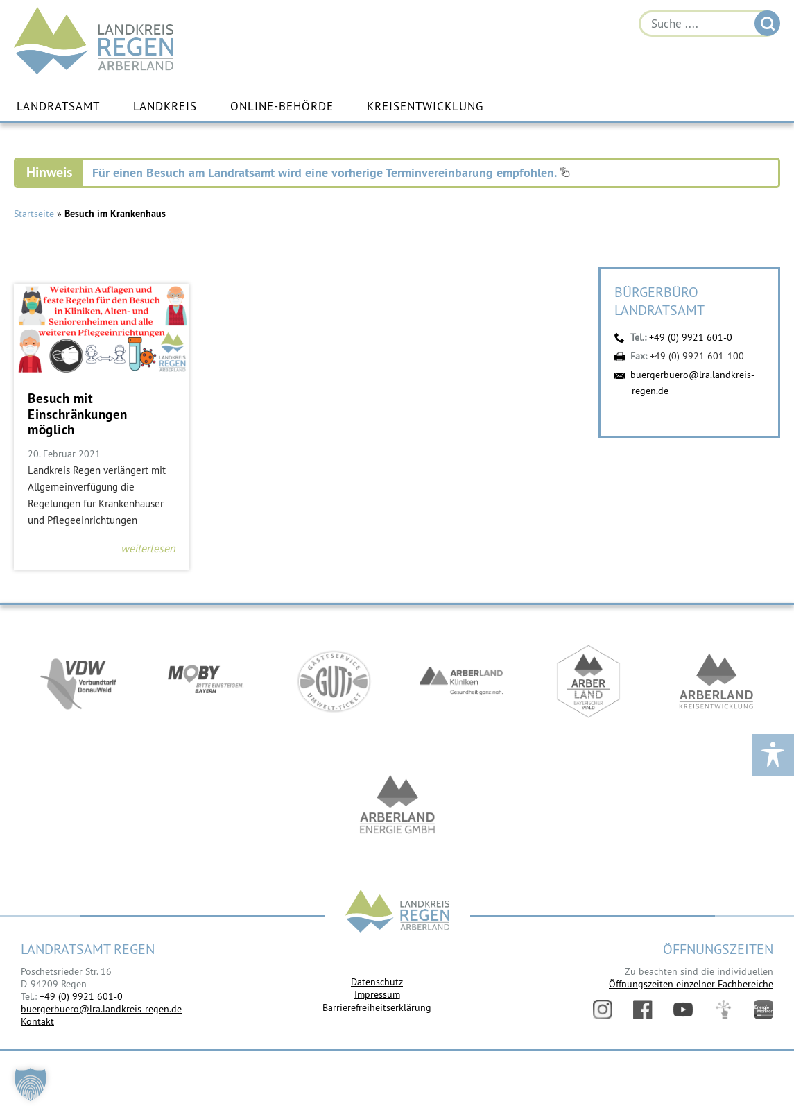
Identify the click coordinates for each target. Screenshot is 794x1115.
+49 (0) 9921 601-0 (690, 337)
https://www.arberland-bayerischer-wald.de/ (588, 681)
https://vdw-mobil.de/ (78, 681)
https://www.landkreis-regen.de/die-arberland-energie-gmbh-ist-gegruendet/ (397, 806)
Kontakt (37, 1021)
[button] (30, 1084)
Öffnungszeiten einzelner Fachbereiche (691, 984)
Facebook (643, 1009)
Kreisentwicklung (425, 106)
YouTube (683, 1009)
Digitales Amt (723, 1009)
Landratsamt (58, 106)
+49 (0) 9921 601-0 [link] (81, 996)
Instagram (602, 1009)
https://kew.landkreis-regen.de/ (716, 681)
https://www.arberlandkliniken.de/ (461, 681)
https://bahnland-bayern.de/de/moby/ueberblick (206, 681)
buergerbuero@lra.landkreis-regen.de (101, 1009)
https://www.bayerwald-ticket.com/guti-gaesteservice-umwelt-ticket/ (333, 681)
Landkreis (165, 106)
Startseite (34, 213)
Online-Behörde (282, 106)
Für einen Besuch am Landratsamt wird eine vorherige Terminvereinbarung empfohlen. (331, 172)
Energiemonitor (763, 1009)
